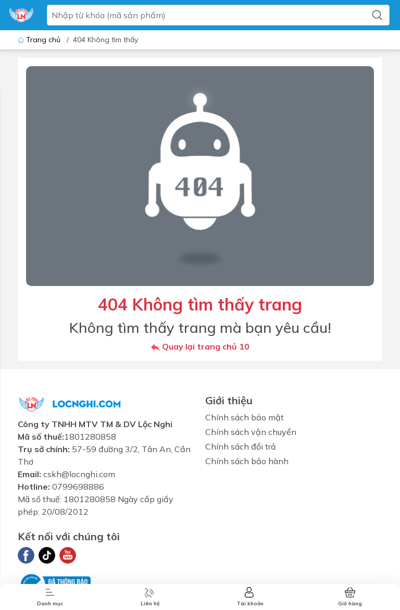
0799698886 (78, 486)
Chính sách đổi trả (240, 446)
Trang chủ (40, 39)
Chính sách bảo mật (244, 417)
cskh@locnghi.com (79, 474)
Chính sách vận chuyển (250, 432)
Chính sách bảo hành (247, 461)
